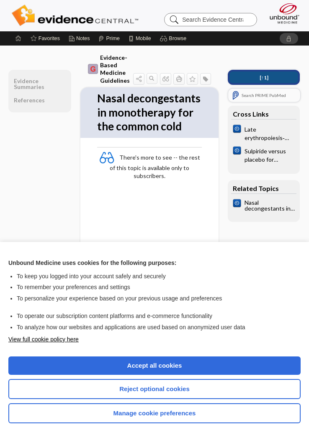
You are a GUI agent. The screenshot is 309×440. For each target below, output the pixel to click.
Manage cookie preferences (154, 413)
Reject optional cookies (154, 388)
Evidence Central (77, 15)
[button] (174, 38)
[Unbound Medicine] (281, 13)
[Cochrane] (264, 133)
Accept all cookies (154, 365)
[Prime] (108, 38)
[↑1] (264, 77)
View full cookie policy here (43, 339)
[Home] (18, 38)
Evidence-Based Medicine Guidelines (109, 69)
